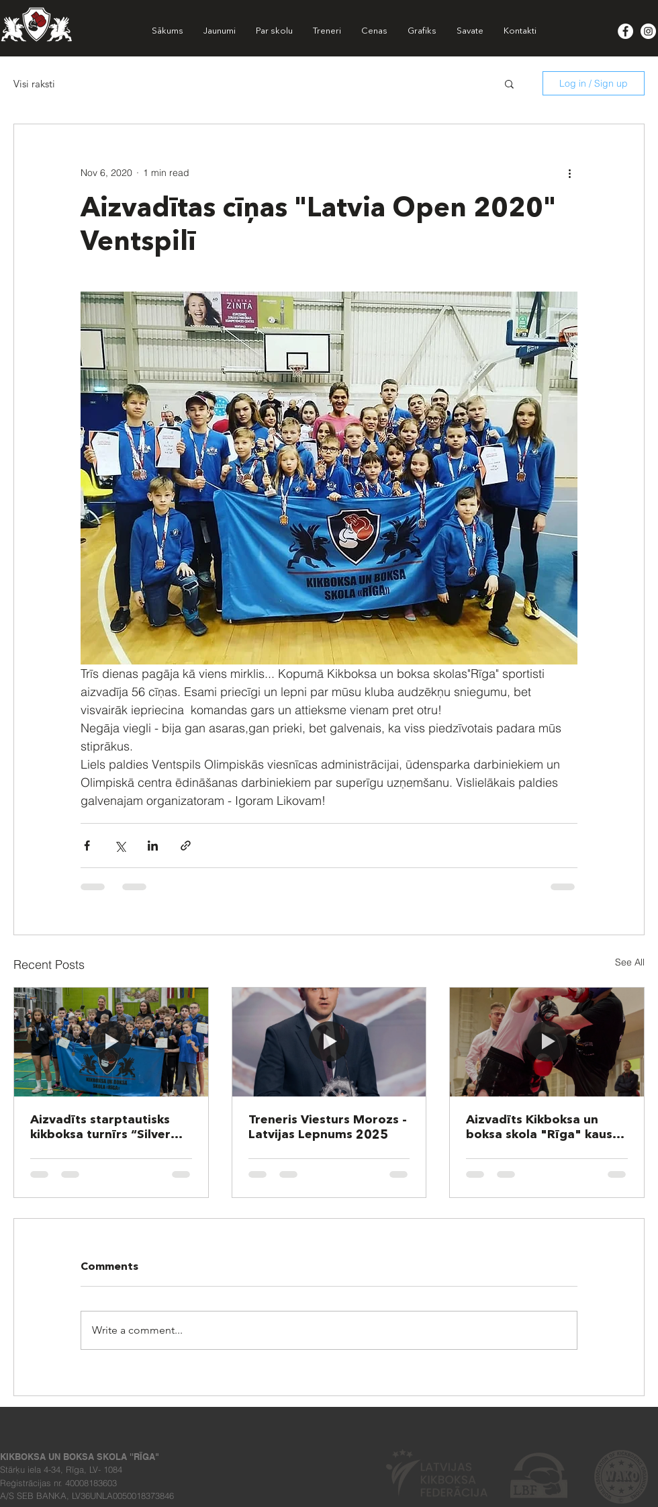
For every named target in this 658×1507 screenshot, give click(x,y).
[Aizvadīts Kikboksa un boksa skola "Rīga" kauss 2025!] (547, 1042)
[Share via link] (185, 845)
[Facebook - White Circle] (625, 31)
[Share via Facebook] (87, 845)
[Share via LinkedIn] (152, 845)
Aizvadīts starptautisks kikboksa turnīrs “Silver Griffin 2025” (100, 1128)
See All (630, 962)
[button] (509, 83)
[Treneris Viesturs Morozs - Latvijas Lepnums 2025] (329, 1042)
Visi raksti (34, 83)
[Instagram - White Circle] (648, 31)
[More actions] (569, 173)
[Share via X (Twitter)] (119, 845)
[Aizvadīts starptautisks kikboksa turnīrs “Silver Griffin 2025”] (111, 1042)
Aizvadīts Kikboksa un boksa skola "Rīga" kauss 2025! (542, 1128)
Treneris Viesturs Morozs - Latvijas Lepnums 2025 (327, 1127)
